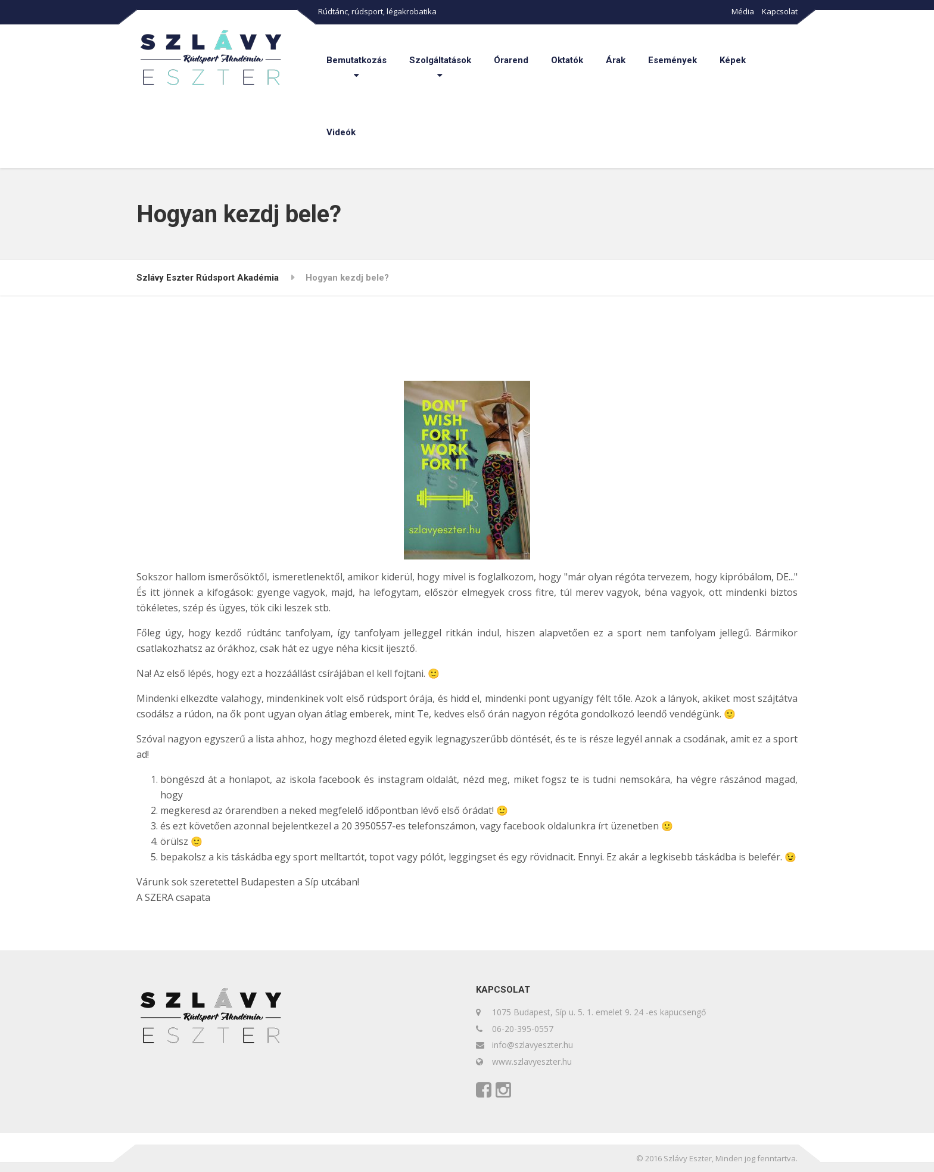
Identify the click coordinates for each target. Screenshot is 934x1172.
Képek (733, 60)
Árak (615, 60)
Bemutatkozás (356, 60)
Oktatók (567, 60)
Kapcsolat (780, 11)
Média (742, 11)
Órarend (511, 60)
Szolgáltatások (440, 60)
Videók (341, 132)
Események (672, 60)
